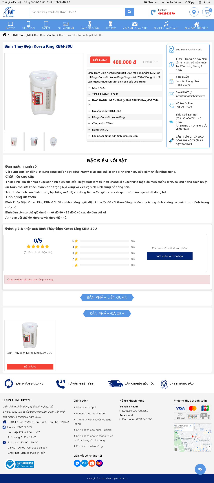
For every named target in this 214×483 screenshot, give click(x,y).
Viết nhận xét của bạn (169, 256)
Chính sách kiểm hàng (88, 446)
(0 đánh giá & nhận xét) (38, 252)
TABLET (46, 25)
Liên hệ (204, 2)
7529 (102, 88)
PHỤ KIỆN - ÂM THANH (166, 25)
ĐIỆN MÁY (110, 25)
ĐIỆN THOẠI (28, 25)
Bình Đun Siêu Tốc (44, 35)
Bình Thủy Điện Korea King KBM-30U (80, 35)
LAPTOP (10, 25)
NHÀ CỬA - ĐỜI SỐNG (196, 25)
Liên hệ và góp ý (85, 407)
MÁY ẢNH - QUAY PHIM (135, 25)
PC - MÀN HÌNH (66, 25)
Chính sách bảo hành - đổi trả (162, 2)
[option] (29, 383)
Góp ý (190, 2)
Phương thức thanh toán (89, 413)
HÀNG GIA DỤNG (90, 25)
